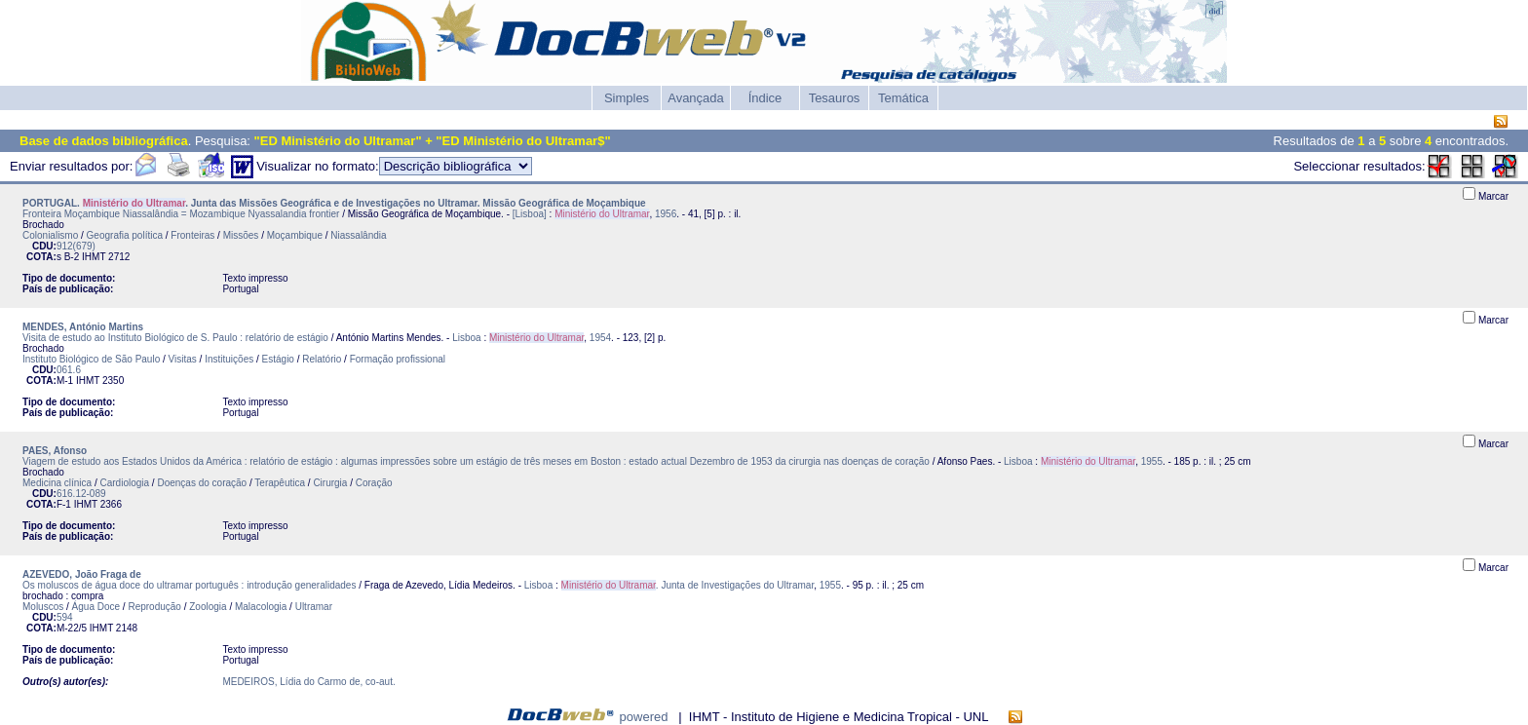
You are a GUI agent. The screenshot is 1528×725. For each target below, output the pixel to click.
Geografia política (125, 235)
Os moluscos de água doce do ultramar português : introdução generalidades (189, 585)
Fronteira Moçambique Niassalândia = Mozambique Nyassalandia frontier (180, 214)
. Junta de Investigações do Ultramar (688, 585)
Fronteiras (192, 235)
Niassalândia (358, 235)
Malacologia (260, 606)
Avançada (696, 98)
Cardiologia (125, 482)
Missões (241, 235)
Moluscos (42, 606)
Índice (765, 98)
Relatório (321, 359)
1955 (1152, 461)
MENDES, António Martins (82, 327)
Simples (626, 98)
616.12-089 (81, 493)
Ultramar (313, 606)
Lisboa (466, 337)
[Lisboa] (530, 214)
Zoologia (207, 606)
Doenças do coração (202, 482)
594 (65, 617)
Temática (903, 98)
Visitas (183, 359)
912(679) (76, 246)
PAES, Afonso (54, 450)
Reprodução (154, 606)
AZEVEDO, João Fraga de (81, 574)
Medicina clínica (57, 482)
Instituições (229, 359)
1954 (600, 337)
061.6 (69, 369)
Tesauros (834, 98)
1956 (665, 214)
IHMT (93, 256)
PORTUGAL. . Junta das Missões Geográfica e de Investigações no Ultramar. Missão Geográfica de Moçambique (334, 203)
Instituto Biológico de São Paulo (91, 359)
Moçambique (295, 235)
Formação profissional (397, 359)
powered (644, 716)
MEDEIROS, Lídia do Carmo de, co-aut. (308, 681)
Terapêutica (279, 482)
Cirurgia (330, 482)
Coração (374, 482)
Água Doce (96, 606)
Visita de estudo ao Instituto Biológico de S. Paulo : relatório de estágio (175, 337)
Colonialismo (50, 235)
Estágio (278, 359)
